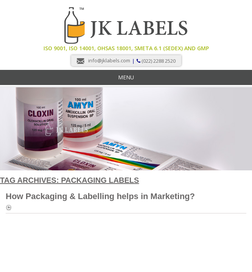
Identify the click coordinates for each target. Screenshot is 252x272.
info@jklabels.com (109, 60)
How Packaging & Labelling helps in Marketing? (100, 196)
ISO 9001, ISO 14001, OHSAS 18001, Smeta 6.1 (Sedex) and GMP (126, 48)
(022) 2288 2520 (159, 60)
